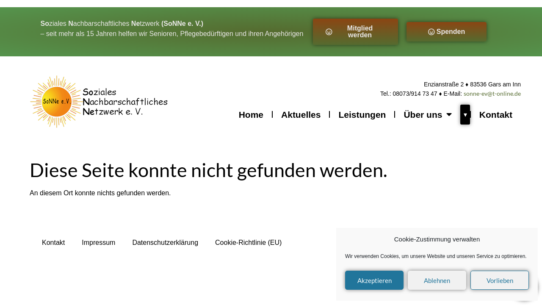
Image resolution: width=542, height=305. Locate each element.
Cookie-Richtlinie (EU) (248, 242)
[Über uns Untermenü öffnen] (465, 115)
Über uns (428, 114)
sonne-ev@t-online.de (492, 93)
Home (251, 114)
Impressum (98, 242)
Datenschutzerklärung (165, 242)
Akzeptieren (374, 280)
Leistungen (362, 114)
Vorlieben (500, 280)
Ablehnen (437, 280)
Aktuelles (301, 114)
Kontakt (495, 114)
